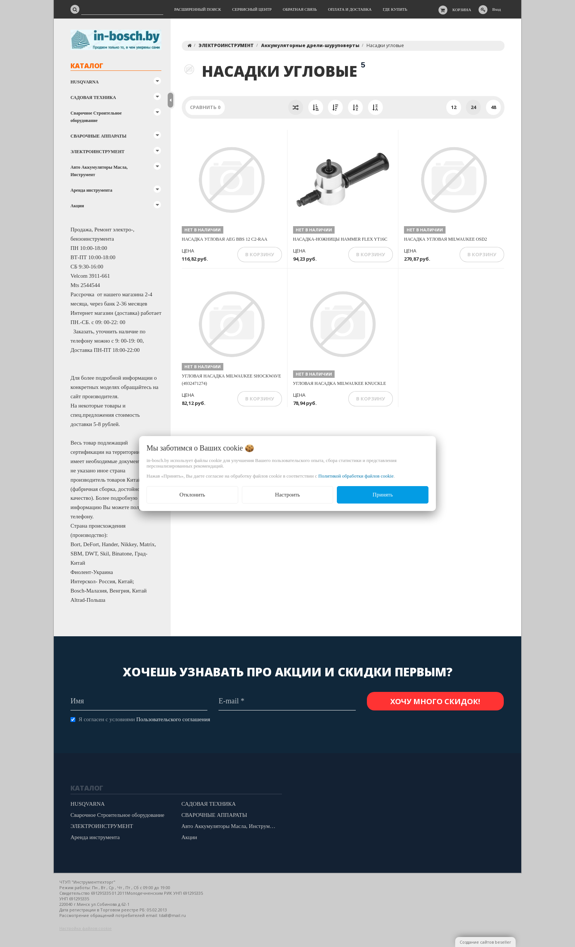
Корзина (462, 9)
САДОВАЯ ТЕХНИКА (93, 97)
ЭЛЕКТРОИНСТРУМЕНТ (97, 151)
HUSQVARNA (84, 82)
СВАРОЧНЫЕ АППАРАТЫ (98, 136)
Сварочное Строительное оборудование (96, 116)
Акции (77, 205)
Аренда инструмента (91, 190)
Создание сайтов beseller (485, 942)
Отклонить (192, 495)
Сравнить (205, 107)
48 (493, 107)
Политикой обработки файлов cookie (356, 476)
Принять (382, 495)
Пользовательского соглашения (173, 719)
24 (473, 107)
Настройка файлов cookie (85, 928)
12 (453, 107)
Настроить (287, 495)
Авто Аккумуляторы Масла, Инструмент (99, 171)
